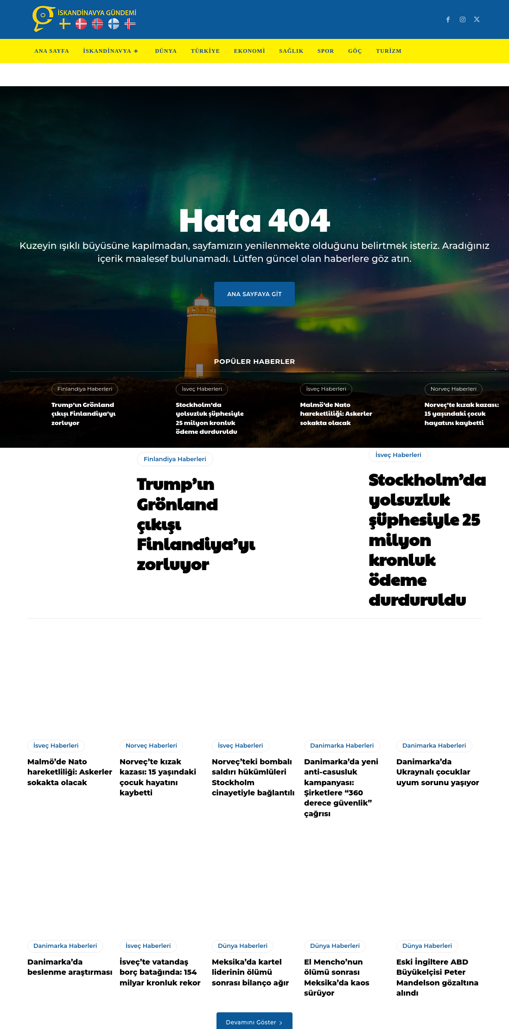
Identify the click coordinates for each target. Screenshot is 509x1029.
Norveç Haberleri (452, 390)
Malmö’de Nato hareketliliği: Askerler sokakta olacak (331, 412)
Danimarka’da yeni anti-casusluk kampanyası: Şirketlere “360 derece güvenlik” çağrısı (345, 738)
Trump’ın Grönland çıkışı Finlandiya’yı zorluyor (86, 412)
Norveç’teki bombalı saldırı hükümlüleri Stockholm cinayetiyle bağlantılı (250, 738)
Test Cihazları (243, 1014)
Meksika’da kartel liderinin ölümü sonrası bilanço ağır (251, 907)
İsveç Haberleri (200, 389)
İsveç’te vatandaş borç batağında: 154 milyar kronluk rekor (158, 907)
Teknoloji (201, 1014)
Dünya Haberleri (241, 882)
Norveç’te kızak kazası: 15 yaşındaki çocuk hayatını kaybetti (461, 412)
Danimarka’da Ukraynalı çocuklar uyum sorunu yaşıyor (437, 733)
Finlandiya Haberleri (82, 394)
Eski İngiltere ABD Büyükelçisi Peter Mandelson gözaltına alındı (432, 911)
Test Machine (292, 1014)
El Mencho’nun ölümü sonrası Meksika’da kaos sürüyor (346, 907)
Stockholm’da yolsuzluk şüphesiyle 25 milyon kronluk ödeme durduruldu (209, 415)
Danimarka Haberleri (340, 708)
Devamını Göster (254, 953)
